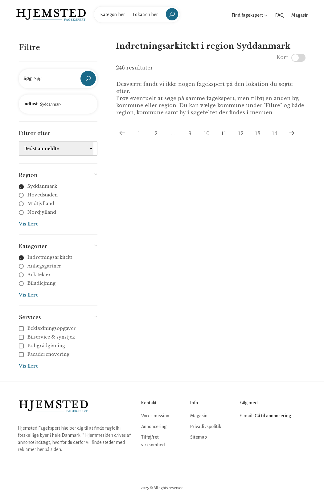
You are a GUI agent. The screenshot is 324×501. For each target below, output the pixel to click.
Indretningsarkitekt (49, 257)
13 (257, 133)
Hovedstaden (42, 195)
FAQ (279, 15)
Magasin (300, 15)
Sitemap (198, 437)
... (173, 133)
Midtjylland (40, 203)
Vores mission (155, 415)
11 (223, 133)
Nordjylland (41, 212)
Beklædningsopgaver (48, 328)
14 (274, 133)
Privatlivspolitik (205, 426)
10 (207, 133)
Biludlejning (41, 283)
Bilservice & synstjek (47, 337)
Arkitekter (39, 274)
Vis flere (29, 224)
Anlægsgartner (44, 266)
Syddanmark (42, 186)
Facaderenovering (44, 354)
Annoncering (153, 426)
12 (241, 133)
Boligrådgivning (42, 345)
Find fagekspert (250, 15)
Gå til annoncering (273, 415)
